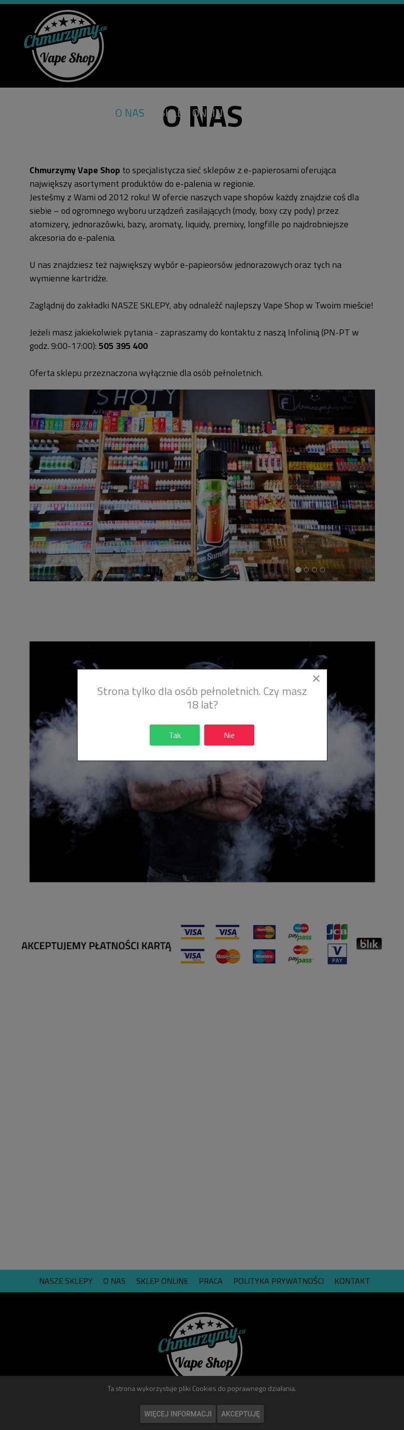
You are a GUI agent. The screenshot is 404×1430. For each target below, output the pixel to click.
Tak (175, 735)
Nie (229, 735)
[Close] (316, 678)
